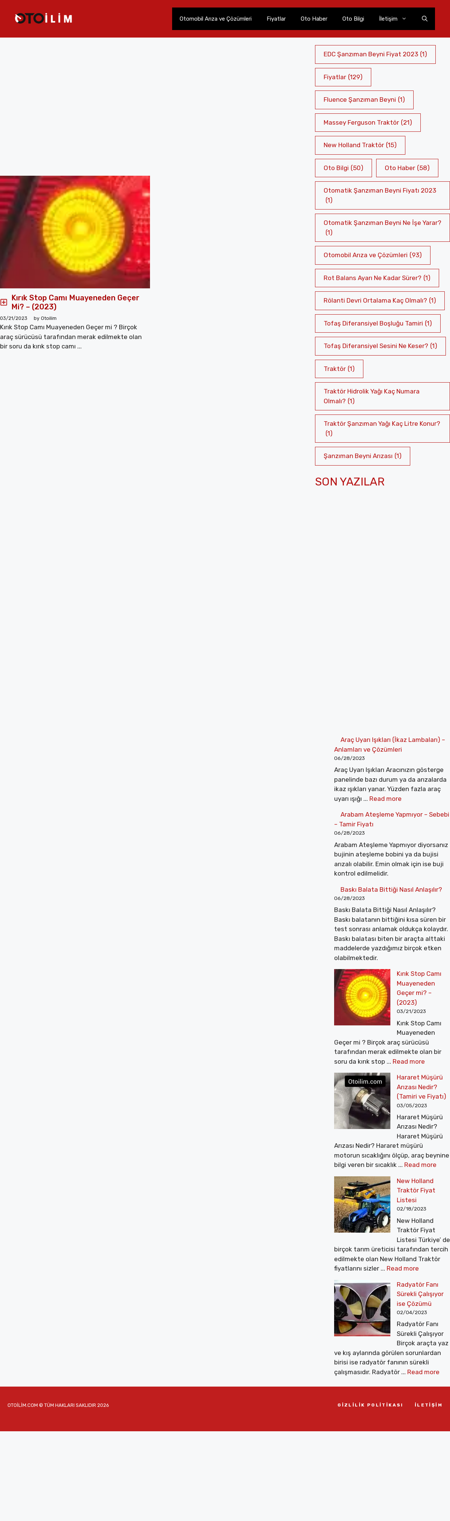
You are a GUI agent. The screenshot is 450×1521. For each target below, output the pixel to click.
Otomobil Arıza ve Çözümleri (216, 18)
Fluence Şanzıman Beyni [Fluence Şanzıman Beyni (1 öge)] (364, 100)
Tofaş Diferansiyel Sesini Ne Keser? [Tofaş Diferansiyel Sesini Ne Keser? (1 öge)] (380, 346)
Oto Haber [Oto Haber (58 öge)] (407, 168)
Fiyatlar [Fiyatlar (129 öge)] (343, 77)
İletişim (396, 19)
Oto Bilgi (353, 18)
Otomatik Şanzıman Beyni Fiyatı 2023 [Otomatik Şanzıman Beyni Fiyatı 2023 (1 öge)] (380, 196)
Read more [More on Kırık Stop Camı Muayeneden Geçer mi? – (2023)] (372, 1032)
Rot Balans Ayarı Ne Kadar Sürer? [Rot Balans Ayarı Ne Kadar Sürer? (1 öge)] (377, 278)
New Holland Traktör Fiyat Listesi (389, 1123)
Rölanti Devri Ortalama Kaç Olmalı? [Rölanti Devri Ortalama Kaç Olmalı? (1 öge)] (380, 301)
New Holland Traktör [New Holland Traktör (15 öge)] (360, 145)
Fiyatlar (276, 18)
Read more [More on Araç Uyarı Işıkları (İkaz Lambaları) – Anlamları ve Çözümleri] (385, 798)
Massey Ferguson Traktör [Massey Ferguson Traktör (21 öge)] (368, 123)
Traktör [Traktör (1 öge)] (339, 369)
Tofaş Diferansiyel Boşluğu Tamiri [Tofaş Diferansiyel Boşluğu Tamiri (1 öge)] (378, 324)
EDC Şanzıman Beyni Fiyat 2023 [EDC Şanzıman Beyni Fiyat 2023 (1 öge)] (375, 54)
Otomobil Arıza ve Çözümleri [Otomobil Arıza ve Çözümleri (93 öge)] (373, 255)
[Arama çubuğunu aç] (424, 19)
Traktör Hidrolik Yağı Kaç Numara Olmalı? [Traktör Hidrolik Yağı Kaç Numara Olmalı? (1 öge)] (372, 396)
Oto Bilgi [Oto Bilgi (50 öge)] (343, 168)
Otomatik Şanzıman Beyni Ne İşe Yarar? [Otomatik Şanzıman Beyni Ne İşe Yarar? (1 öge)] (382, 228)
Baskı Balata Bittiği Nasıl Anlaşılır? (391, 889)
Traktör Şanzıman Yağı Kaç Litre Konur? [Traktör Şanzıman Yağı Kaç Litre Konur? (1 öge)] (382, 429)
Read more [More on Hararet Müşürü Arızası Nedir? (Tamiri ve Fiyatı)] (420, 1107)
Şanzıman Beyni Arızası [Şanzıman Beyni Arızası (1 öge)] (363, 456)
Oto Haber (314, 18)
